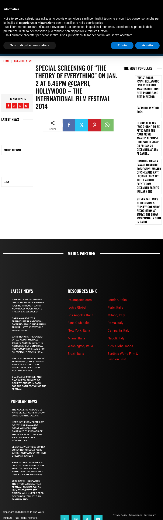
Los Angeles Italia (80, 283)
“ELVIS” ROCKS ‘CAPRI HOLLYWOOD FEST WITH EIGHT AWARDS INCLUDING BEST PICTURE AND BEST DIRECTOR (149, 83)
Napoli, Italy (116, 306)
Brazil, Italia (76, 321)
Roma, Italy (115, 290)
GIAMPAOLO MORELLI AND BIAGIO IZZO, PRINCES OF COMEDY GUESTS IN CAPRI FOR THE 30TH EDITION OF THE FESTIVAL (28, 362)
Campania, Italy (118, 298)
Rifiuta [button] (122, 45)
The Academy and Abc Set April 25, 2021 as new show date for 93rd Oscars (28, 394)
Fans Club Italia (79, 290)
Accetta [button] (147, 45)
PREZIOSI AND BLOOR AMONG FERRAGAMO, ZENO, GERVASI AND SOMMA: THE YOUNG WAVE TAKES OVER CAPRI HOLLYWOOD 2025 (29, 343)
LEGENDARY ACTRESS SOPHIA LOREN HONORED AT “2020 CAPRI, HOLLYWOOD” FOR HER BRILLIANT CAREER (28, 438)
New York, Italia (79, 298)
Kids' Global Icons (120, 314)
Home (6, 61)
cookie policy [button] (94, 22)
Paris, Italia (115, 275)
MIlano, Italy (116, 283)
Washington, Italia (80, 314)
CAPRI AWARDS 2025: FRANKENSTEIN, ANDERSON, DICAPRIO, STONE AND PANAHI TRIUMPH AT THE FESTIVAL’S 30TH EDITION (27, 296)
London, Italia (117, 267)
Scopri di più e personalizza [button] (29, 45)
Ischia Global (77, 275)
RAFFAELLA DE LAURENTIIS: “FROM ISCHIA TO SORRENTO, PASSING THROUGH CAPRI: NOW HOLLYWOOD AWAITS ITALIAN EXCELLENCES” (29, 275)
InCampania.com (80, 267)
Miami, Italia (76, 306)
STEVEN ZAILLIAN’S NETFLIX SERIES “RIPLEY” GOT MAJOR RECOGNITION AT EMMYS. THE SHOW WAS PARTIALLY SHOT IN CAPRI (148, 173)
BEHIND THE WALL (12, 150)
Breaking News (23, 61)
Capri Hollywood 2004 (148, 102)
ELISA (6, 182)
